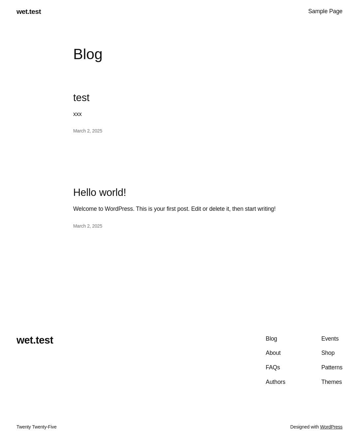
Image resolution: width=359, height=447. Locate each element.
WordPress (331, 426)
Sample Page (325, 11)
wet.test (28, 11)
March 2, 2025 (87, 130)
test (81, 97)
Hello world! (99, 192)
